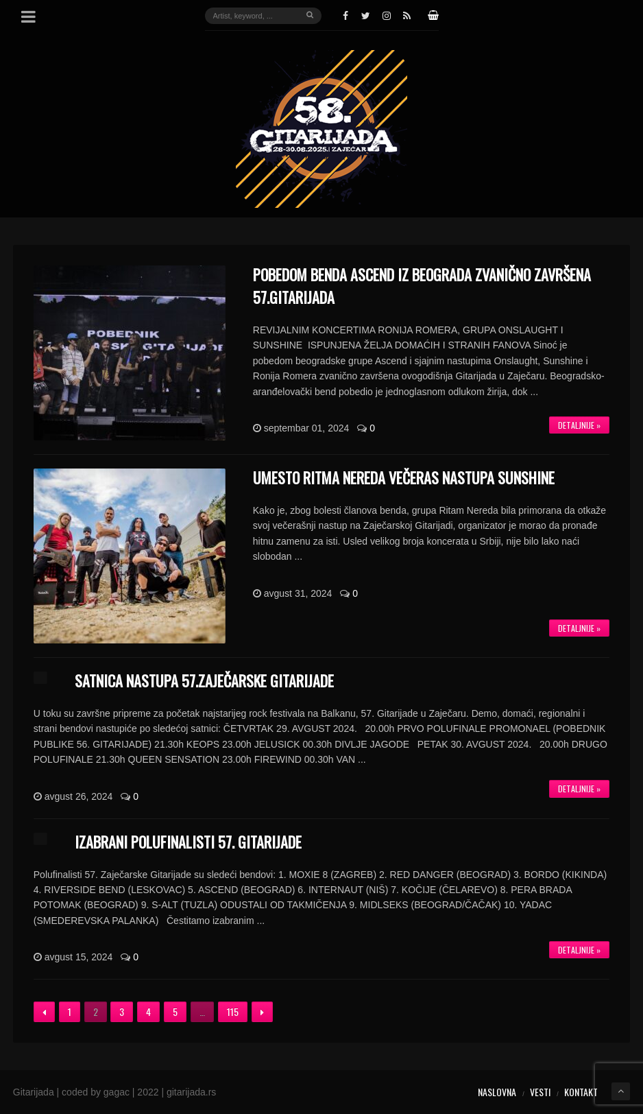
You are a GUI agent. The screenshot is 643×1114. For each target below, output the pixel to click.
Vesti (540, 1092)
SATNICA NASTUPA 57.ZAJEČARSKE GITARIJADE (204, 680)
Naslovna (497, 1092)
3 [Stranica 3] (121, 1011)
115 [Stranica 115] (233, 1011)
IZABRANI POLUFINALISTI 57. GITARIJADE (188, 842)
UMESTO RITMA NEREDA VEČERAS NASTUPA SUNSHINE (404, 477)
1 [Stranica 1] (69, 1011)
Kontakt (581, 1092)
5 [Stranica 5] (175, 1011)
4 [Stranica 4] (148, 1011)
